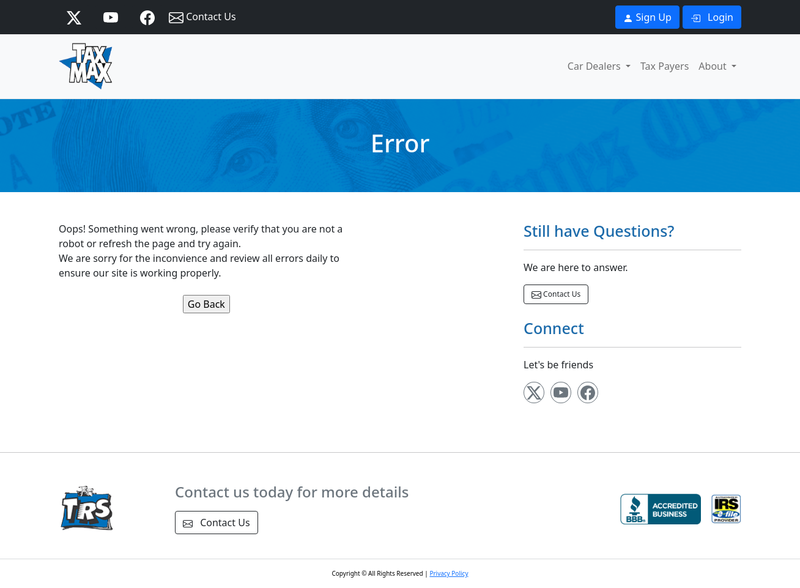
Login (712, 17)
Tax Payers (664, 66)
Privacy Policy (448, 573)
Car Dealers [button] (595, 66)
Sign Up (647, 17)
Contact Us (202, 17)
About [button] (713, 66)
